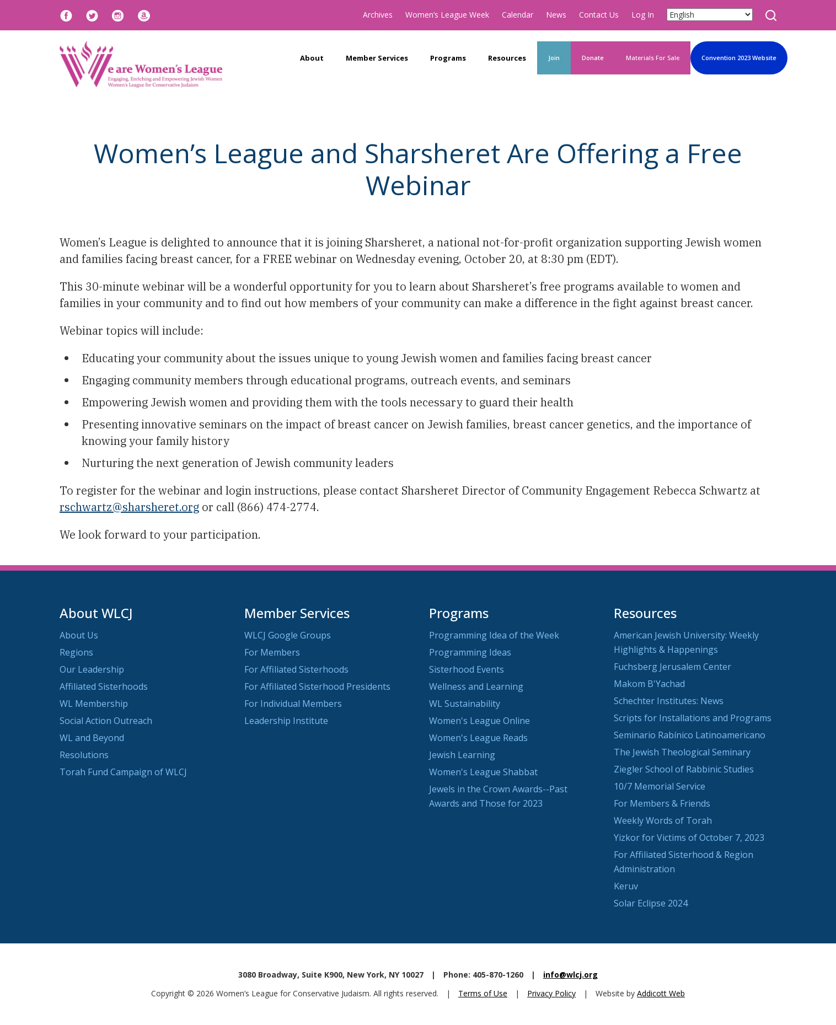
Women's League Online (479, 721)
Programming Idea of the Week (494, 635)
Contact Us (599, 14)
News (556, 14)
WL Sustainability (464, 703)
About (312, 58)
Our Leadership (92, 669)
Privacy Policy (551, 993)
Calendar (517, 14)
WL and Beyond (92, 738)
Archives (378, 14)
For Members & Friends (662, 803)
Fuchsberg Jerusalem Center (672, 667)
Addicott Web (661, 993)
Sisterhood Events (466, 669)
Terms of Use (482, 993)
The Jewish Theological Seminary (682, 752)
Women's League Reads (478, 738)
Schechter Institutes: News (669, 701)
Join (554, 57)
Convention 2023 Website (738, 57)
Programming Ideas (470, 652)
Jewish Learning (462, 755)
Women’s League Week (447, 14)
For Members (272, 652)
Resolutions (84, 755)
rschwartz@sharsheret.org (129, 507)
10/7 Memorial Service (659, 786)
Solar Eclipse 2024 (651, 903)
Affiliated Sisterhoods (104, 686)
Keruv (626, 886)
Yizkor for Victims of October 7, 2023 (689, 837)
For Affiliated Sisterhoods (296, 669)
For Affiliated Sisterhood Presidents (317, 686)
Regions (76, 652)
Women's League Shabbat (483, 772)
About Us (79, 635)
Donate (593, 57)
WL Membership (94, 703)
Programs (448, 58)
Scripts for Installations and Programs (692, 718)
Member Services (377, 58)
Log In (642, 14)
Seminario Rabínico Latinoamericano (689, 735)
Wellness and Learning (476, 686)
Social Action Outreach (106, 721)
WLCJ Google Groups (287, 635)
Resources (507, 58)
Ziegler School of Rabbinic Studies (684, 769)
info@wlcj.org (570, 974)
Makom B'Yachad (649, 684)
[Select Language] (710, 14)
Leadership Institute (286, 721)
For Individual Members (293, 703)
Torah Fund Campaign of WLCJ (123, 772)
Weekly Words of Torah (663, 820)
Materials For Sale (652, 57)
